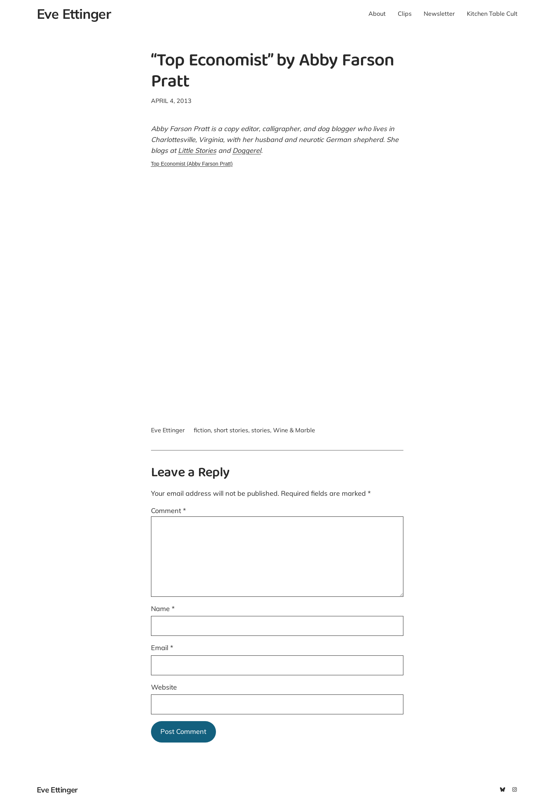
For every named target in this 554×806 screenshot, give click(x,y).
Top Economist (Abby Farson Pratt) (192, 164)
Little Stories (197, 150)
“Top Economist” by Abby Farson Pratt (272, 72)
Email (162, 647)
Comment (168, 510)
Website (164, 687)
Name (163, 608)
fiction (202, 430)
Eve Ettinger (74, 13)
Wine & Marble (294, 430)
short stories (231, 430)
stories (260, 430)
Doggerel (246, 150)
